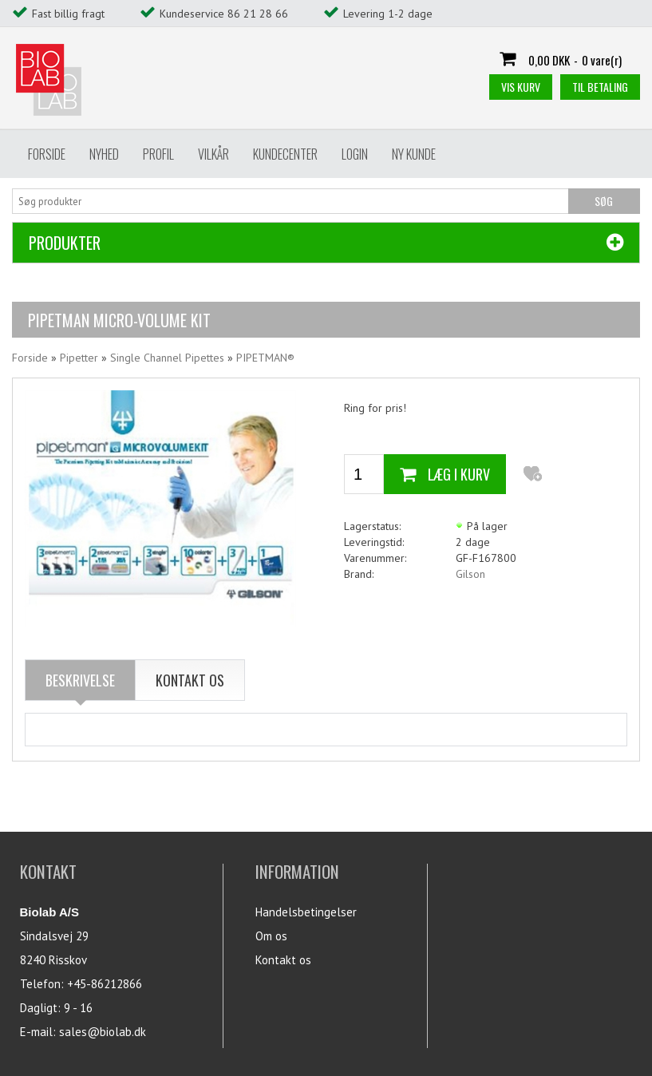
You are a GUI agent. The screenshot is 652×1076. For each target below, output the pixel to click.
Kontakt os (283, 959)
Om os (271, 935)
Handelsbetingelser (306, 912)
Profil (158, 154)
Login (355, 154)
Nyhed (104, 154)
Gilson (470, 574)
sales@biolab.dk (102, 1031)
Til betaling (600, 86)
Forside (46, 154)
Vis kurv (520, 86)
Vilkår (213, 154)
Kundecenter (285, 154)
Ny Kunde (414, 154)
